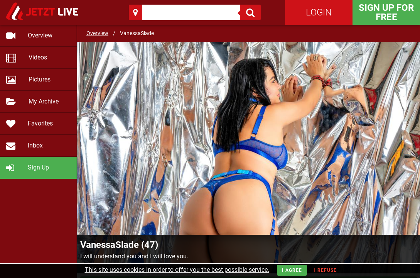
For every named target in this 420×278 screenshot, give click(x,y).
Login (319, 12)
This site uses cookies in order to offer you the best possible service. (177, 269)
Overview (97, 33)
